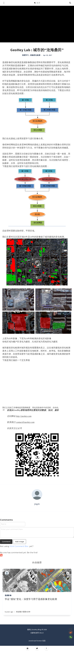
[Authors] (7, 573)
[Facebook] (27, 648)
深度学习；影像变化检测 (31, 55)
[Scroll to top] (46, 648)
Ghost (41, 633)
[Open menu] (4, 3)
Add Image (19, 542)
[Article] (37, 580)
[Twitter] (37, 648)
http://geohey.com (24, 416)
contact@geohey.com (25, 422)
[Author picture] (37, 494)
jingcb (37, 504)
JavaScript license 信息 (37, 641)
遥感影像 (8, 595)
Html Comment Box (19, 546)
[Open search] (70, 3)
